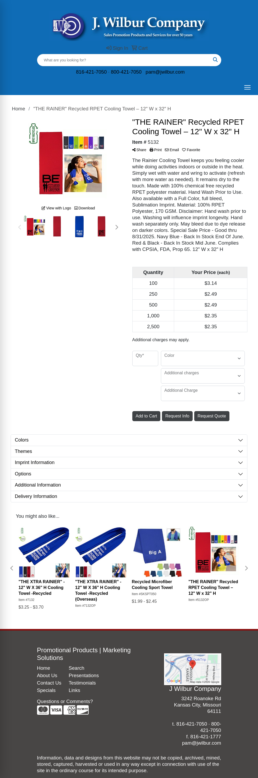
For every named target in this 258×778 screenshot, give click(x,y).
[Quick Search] (123, 60)
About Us (47, 675)
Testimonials (81, 683)
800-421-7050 (126, 72)
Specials (46, 690)
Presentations (81, 675)
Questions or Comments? (65, 701)
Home (43, 668)
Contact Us (49, 683)
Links (74, 690)
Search (76, 668)
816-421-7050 (91, 72)
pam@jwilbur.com (165, 72)
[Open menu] (247, 87)
